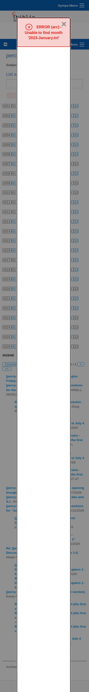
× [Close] (64, 6)
